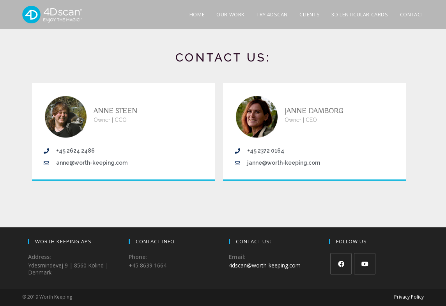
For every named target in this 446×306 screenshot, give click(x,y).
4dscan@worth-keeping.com (265, 265)
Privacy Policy (409, 297)
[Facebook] (341, 263)
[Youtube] (364, 263)
